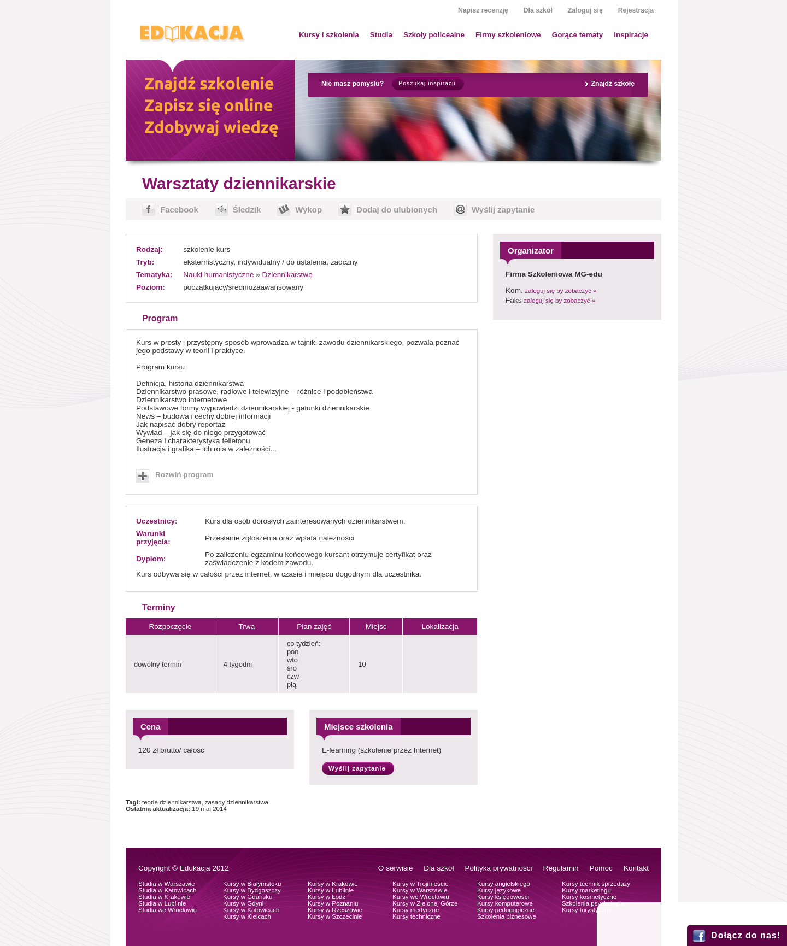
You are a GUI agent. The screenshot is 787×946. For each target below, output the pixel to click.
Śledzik (247, 209)
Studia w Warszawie (166, 883)
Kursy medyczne (415, 910)
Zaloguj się (585, 10)
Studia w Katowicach (167, 890)
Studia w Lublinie (162, 903)
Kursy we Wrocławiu (420, 897)
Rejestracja (636, 10)
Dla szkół (538, 10)
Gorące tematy (577, 35)
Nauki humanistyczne (218, 275)
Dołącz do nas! (745, 935)
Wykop (308, 209)
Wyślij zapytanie (503, 209)
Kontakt (636, 868)
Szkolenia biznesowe (506, 916)
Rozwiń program (184, 475)
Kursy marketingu (586, 890)
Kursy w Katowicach (251, 910)
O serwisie (395, 868)
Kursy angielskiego (503, 883)
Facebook (179, 209)
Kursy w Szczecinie (335, 916)
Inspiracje (631, 35)
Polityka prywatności (498, 868)
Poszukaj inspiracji (426, 83)
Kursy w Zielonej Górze (424, 903)
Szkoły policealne (434, 35)
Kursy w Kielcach (247, 916)
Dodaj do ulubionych (396, 209)
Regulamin (561, 868)
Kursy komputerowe (505, 903)
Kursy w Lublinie (331, 890)
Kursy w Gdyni (243, 903)
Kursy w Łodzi (327, 897)
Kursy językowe (499, 890)
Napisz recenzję (483, 10)
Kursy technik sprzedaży (596, 883)
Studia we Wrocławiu (167, 910)
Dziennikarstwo (287, 275)
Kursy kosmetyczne (589, 897)
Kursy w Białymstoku (252, 883)
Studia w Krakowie (164, 897)
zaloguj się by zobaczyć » (561, 290)
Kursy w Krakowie (333, 883)
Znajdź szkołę (613, 83)
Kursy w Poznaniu (333, 903)
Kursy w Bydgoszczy (252, 890)
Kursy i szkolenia (329, 35)
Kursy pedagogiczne (506, 910)
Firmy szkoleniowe (508, 35)
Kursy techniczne (416, 916)
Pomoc (601, 868)
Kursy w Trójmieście (420, 883)
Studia (381, 35)
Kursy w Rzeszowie (335, 910)
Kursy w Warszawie (419, 890)
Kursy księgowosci (503, 897)
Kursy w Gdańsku (248, 897)
